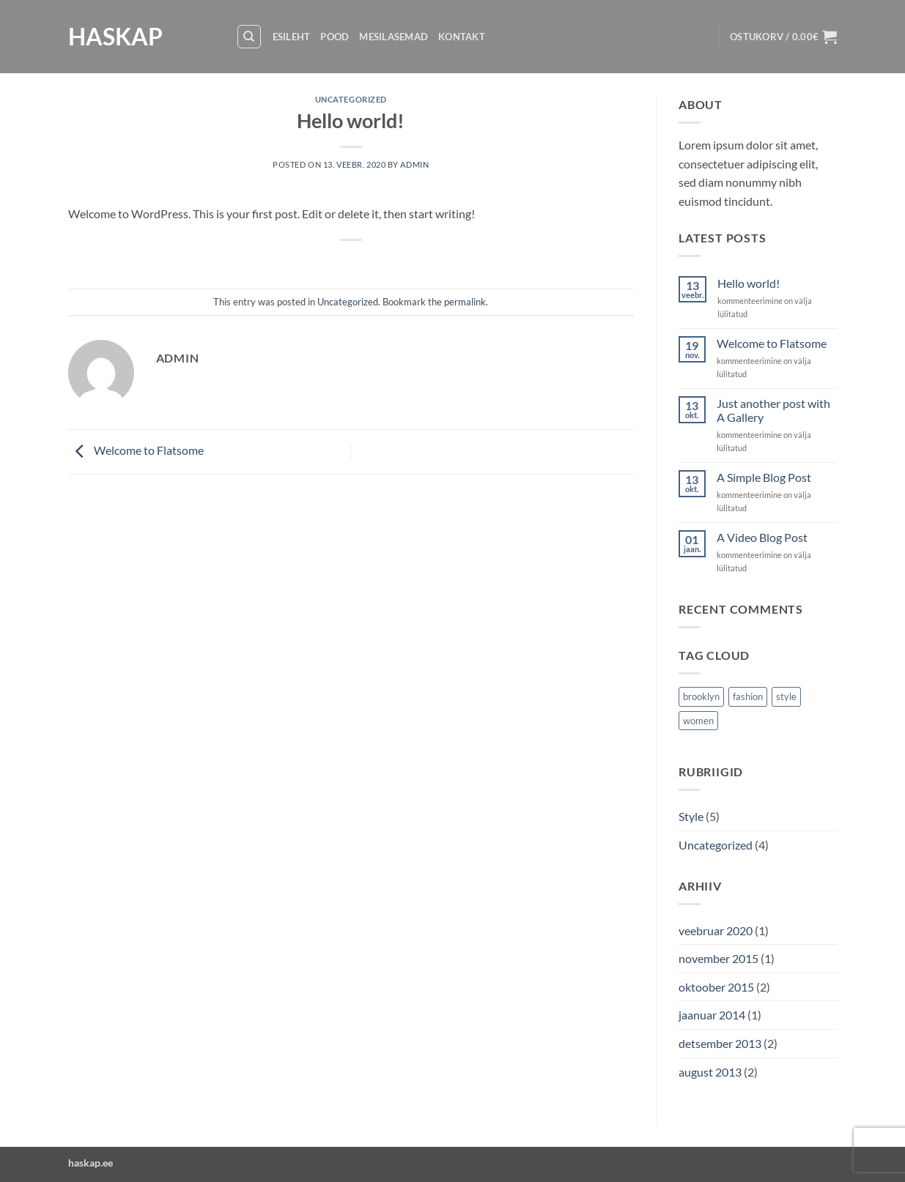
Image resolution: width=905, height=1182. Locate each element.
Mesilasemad (393, 36)
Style (691, 816)
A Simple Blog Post (764, 477)
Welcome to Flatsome (136, 450)
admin (414, 164)
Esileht (292, 36)
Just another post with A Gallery (773, 410)
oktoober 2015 (716, 987)
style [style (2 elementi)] (786, 696)
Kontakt (461, 36)
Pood (334, 36)
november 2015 (718, 958)
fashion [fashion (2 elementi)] (748, 696)
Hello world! (748, 283)
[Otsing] (249, 36)
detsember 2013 (720, 1043)
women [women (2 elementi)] (698, 720)
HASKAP (115, 36)
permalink (465, 302)
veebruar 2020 (716, 930)
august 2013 (710, 1072)
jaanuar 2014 (712, 1015)
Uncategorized (351, 99)
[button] (783, 37)
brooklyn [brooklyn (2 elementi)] (701, 696)
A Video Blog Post (762, 537)
